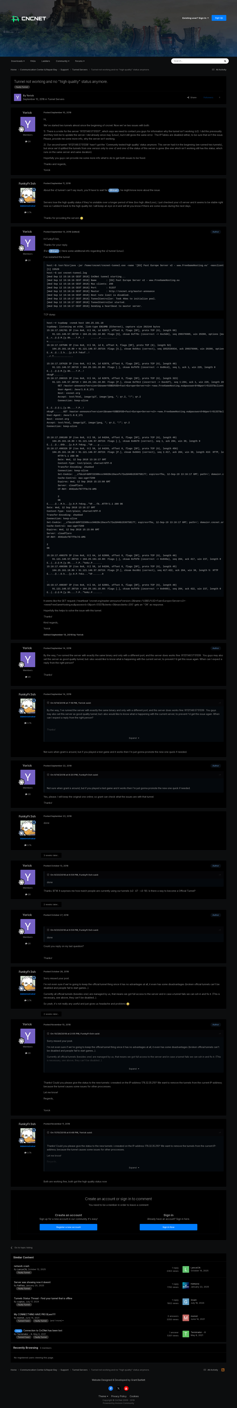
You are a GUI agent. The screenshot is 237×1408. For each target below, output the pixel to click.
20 (28, 141)
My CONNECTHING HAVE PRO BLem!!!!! (34, 1314)
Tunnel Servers (56, 99)
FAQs (33, 61)
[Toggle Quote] (48, 702)
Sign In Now (168, 1227)
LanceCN (22, 1269)
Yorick (30, 95)
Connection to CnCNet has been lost (42, 1330)
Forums (79, 61)
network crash (21, 1266)
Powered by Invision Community (118, 1403)
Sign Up (219, 17)
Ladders (46, 61)
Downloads (18, 61)
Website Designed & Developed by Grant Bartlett (118, 1380)
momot (20, 1317)
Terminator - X (24, 1334)
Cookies (134, 1396)
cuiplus (21, 1301)
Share (192, 97)
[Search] (188, 61)
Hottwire (195, 1283)
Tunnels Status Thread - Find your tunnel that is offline (43, 1298)
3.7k (27, 212)
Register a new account (68, 1227)
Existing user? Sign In (195, 18)
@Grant (114, 190)
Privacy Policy (119, 1396)
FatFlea (21, 1285)
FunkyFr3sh (27, 183)
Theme (103, 1396)
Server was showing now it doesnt (32, 1282)
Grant (194, 1300)
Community (62, 61)
